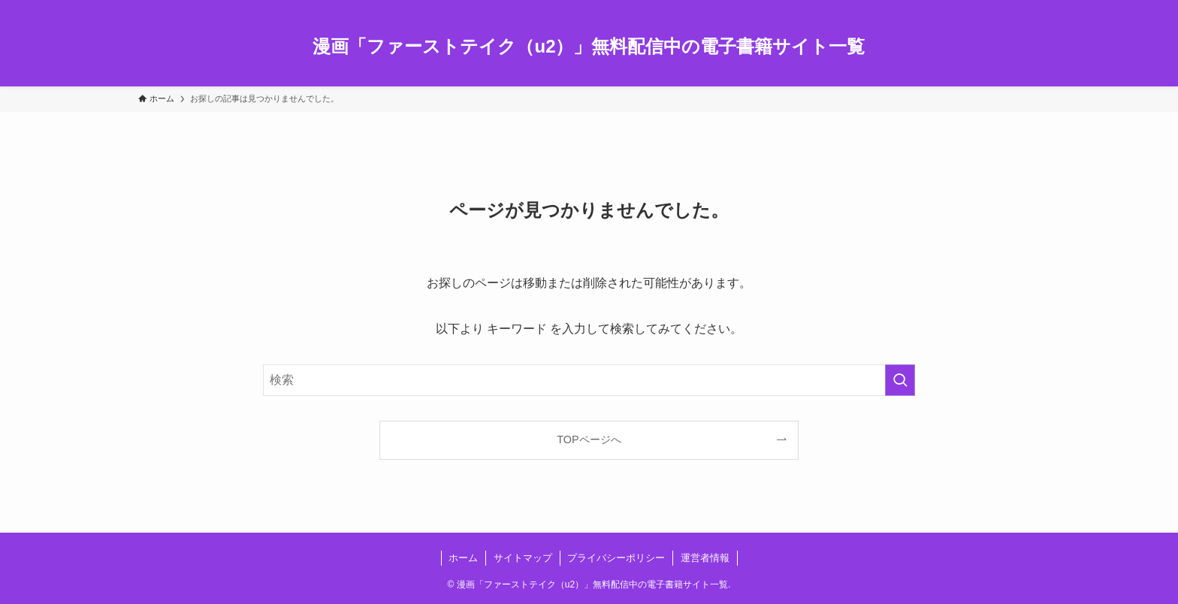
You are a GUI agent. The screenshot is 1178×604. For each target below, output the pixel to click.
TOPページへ (589, 439)
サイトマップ (523, 557)
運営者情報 (705, 557)
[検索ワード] (589, 380)
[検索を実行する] (900, 380)
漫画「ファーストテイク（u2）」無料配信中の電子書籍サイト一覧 (589, 47)
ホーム (463, 557)
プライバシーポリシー (616, 557)
